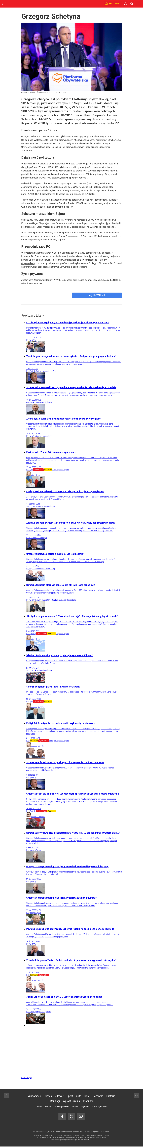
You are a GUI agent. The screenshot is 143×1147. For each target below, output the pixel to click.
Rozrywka (98, 1096)
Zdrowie (59, 1096)
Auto (78, 1096)
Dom (87, 1096)
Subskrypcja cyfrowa (61, 1107)
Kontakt (48, 1107)
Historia (110, 1096)
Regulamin (85, 1107)
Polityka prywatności (98, 1107)
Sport (70, 1096)
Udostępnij (99, 295)
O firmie (39, 1107)
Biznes (48, 1096)
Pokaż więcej (26, 1078)
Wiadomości (34, 1096)
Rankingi (55, 1101)
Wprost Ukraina (71, 1101)
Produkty (88, 1101)
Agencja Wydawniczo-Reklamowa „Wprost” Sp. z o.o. (66, 1132)
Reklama (75, 1107)
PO (71, 206)
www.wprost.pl (75, 1140)
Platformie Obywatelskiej (36, 190)
